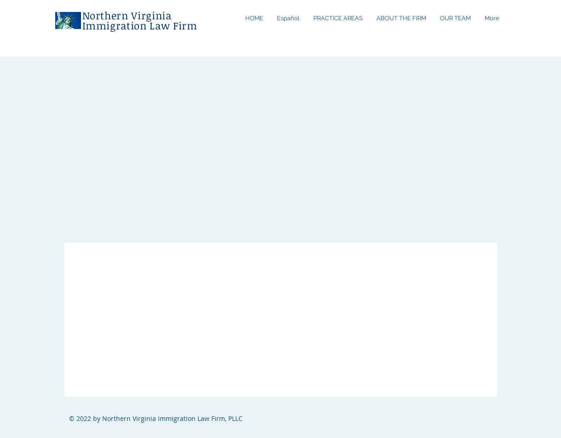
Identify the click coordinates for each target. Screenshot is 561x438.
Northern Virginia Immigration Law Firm (139, 20)
